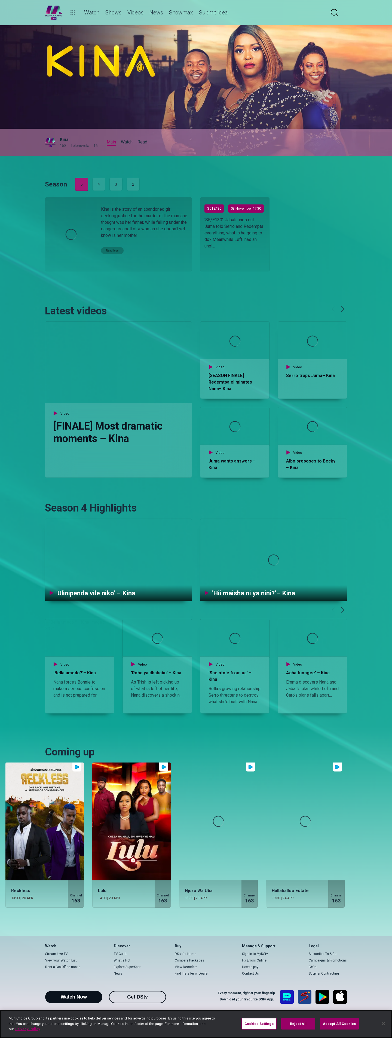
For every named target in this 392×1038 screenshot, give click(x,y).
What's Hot (122, 960)
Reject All (298, 1024)
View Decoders (186, 967)
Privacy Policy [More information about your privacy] (27, 1029)
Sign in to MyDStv (255, 954)
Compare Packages (189, 960)
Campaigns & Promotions (328, 960)
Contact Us (250, 973)
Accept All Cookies (339, 1024)
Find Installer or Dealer (192, 973)
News (118, 973)
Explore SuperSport (128, 967)
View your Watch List (61, 960)
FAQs (313, 967)
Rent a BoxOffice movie (62, 967)
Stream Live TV (56, 954)
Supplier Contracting (324, 973)
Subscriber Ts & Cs (322, 954)
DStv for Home (185, 954)
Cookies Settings (259, 1024)
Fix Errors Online (254, 960)
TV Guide (120, 954)
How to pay (250, 967)
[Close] (383, 1024)
